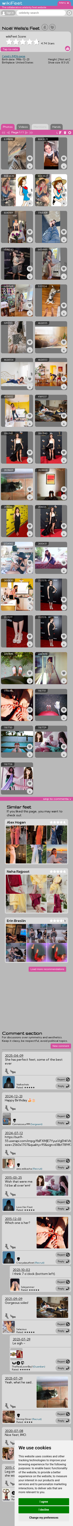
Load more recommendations (47, 969)
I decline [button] (44, 1509)
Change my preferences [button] (43, 1517)
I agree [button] (44, 1501)
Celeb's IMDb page (13, 56)
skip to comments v (57, 798)
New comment (61, 1046)
